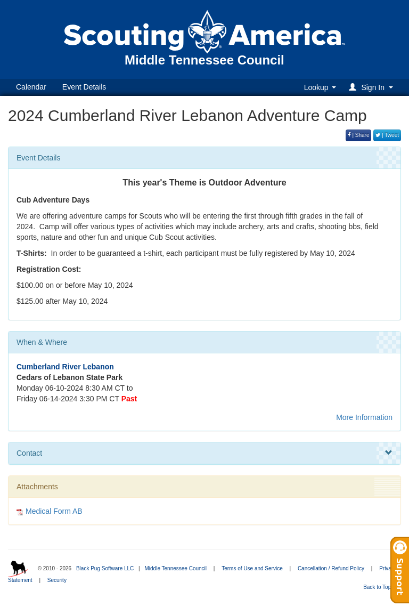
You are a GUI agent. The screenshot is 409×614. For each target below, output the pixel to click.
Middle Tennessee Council (175, 568)
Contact (204, 453)
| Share (359, 135)
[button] (372, 87)
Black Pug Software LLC (105, 568)
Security (57, 580)
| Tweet (387, 135)
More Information (364, 417)
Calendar (31, 87)
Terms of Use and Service (252, 568)
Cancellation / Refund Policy (331, 568)
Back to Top (380, 587)
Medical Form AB (54, 511)
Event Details (84, 87)
